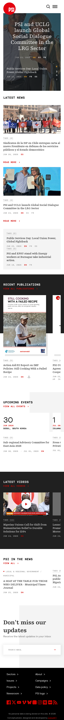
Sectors (11, 674)
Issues (11, 680)
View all (9, 563)
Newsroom (13, 693)
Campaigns (42, 680)
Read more (10, 162)
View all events (15, 406)
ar (54, 379)
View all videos (15, 486)
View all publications (19, 289)
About (39, 674)
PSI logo (40, 693)
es (39, 57)
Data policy (42, 687)
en (34, 57)
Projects (12, 687)
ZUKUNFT (52, 718)
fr (44, 57)
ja (59, 379)
